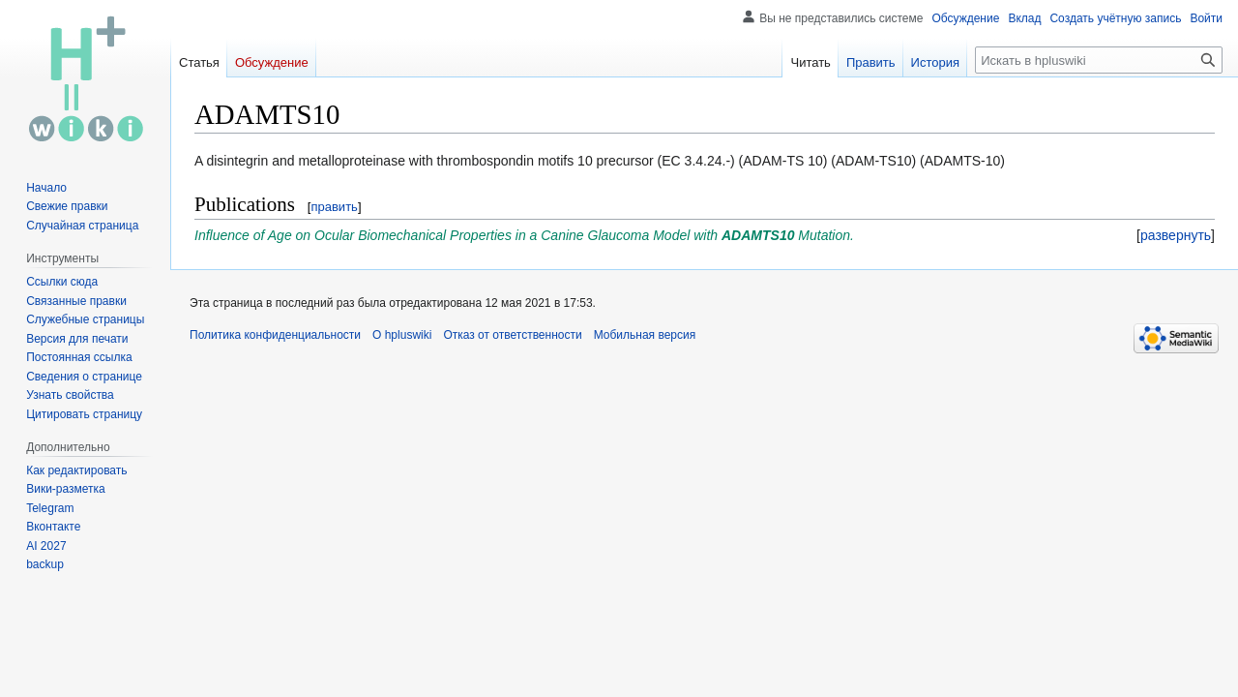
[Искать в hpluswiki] (1099, 60)
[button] (1175, 235)
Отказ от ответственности (512, 335)
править (333, 206)
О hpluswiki (401, 335)
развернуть (1175, 235)
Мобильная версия (645, 335)
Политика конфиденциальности (275, 335)
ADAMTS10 (758, 235)
